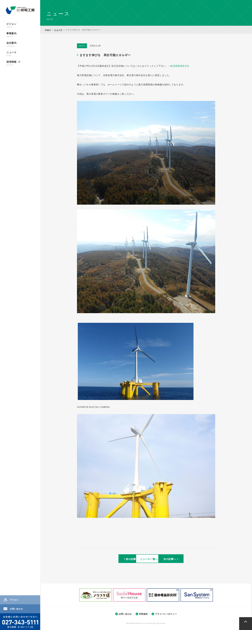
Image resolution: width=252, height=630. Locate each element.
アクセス (14, 599)
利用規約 (143, 613)
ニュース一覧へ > (146, 559)
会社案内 (11, 44)
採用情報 (11, 63)
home (48, 30)
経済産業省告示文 (179, 65)
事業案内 (11, 34)
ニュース (11, 53)
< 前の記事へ (103, 559)
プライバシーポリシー (166, 613)
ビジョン (11, 25)
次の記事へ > (188, 559)
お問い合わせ (16, 608)
